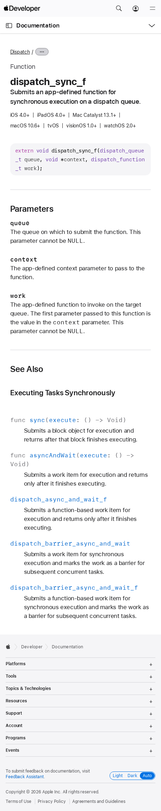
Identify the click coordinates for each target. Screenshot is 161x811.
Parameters (32, 209)
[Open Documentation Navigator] (9, 25)
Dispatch (20, 52)
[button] (118, 8)
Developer (32, 646)
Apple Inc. (52, 791)
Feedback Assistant (25, 776)
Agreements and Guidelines (98, 801)
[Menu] (152, 8)
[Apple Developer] (22, 8)
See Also (26, 369)
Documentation (37, 25)
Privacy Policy (52, 801)
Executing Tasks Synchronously (63, 392)
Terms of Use (18, 801)
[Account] (135, 8)
